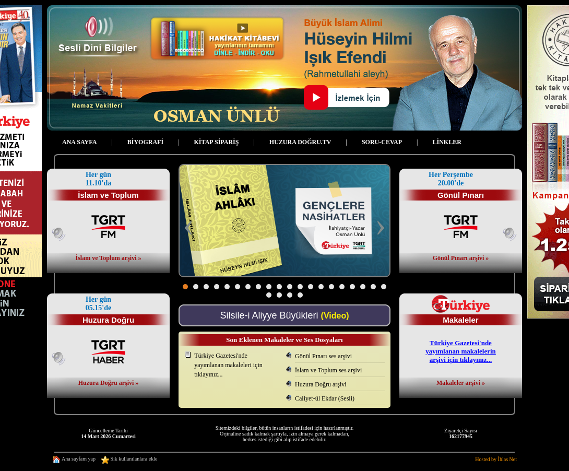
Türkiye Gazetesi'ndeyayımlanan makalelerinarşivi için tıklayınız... (460, 351)
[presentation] (188, 226)
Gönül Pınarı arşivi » (461, 258)
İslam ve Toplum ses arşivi (328, 370)
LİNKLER (446, 142)
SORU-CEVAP (382, 142)
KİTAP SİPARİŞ (216, 142)
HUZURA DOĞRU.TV (300, 142)
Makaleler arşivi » (460, 382)
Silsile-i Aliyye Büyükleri (284, 315)
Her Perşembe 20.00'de (451, 179)
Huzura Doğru (108, 319)
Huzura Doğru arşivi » (108, 382)
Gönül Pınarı (460, 195)
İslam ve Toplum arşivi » (108, 258)
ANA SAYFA (79, 142)
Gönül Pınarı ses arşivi (323, 356)
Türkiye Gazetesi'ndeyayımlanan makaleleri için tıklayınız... (228, 365)
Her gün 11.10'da (98, 179)
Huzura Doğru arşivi (321, 384)
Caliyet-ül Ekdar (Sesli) (324, 398)
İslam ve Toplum (108, 195)
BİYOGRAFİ (145, 142)
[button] (185, 286)
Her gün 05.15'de (98, 304)
